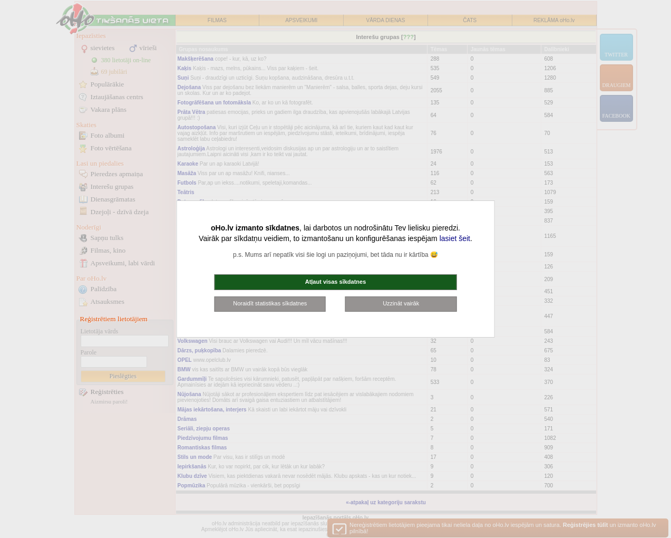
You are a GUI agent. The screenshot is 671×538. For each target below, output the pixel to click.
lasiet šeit (455, 238)
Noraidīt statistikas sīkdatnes (270, 303)
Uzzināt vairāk (401, 303)
